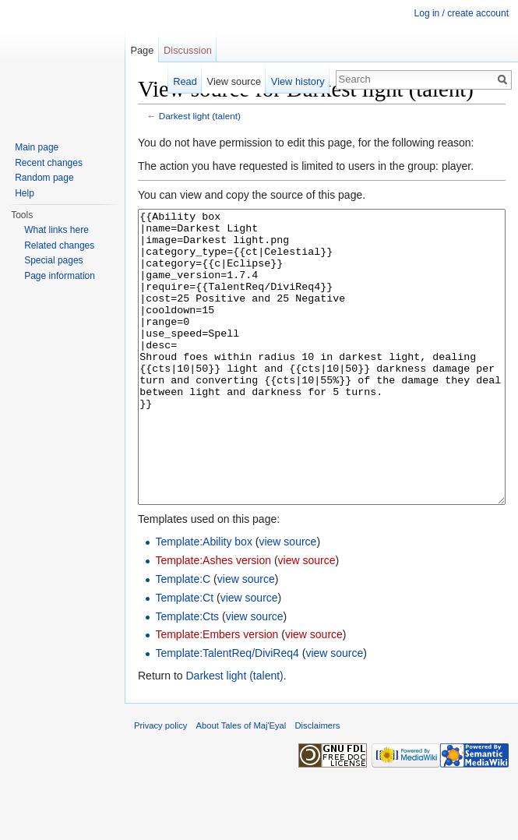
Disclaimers (317, 784)
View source (234, 81)
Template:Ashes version (213, 618)
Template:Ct (184, 656)
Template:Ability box (203, 600)
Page (141, 50)
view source (287, 600)
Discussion (188, 50)
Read (185, 81)
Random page (44, 177)
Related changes (59, 245)
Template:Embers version (216, 692)
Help (24, 193)
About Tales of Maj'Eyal (241, 784)
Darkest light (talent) (200, 116)
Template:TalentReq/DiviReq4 (226, 711)
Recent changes (49, 162)
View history (298, 81)
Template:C (182, 637)
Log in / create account (461, 13)
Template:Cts (187, 675)
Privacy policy (160, 784)
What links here (56, 229)
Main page (36, 147)
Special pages (53, 260)
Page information (59, 275)
